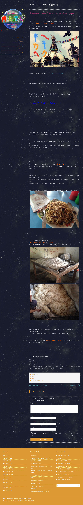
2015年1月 (7, 466)
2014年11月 (7, 471)
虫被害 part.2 (34, 455)
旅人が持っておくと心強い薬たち (38, 385)
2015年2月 (7, 463)
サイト (32, 427)
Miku (33, 376)
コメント (33, 404)
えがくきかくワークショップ (65, 477)
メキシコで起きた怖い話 (37, 486)
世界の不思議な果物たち (37, 480)
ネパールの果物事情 (36, 461)
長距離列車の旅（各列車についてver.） (41, 491)
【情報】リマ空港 (35, 483)
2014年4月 (7, 490)
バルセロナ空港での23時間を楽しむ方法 (41, 458)
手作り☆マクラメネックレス (38, 478)
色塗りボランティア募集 (57, 73)
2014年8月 (7, 479)
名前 (32, 416)
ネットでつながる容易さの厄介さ (66, 471)
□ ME (21, 53)
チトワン (34, 380)
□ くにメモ (20, 49)
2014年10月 (7, 474)
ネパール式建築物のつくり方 (71, 385)
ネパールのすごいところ (64, 479)
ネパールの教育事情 (36, 463)
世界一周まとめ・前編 (63, 455)
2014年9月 (7, 477)
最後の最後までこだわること (65, 463)
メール (32, 421)
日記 (33, 378)
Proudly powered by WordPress (10, 500)
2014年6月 (7, 485)
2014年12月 (7, 469)
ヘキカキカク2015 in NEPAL (65, 461)
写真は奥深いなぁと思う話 (64, 466)
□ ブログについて (18, 37)
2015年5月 (7, 455)
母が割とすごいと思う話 (64, 469)
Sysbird (32, 500)
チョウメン (40, 380)
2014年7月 (7, 482)
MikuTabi (33, 488)
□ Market (20, 45)
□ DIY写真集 (19, 41)
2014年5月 (7, 488)
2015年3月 (7, 461)
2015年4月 (7, 458)
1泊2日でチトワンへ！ (63, 474)
